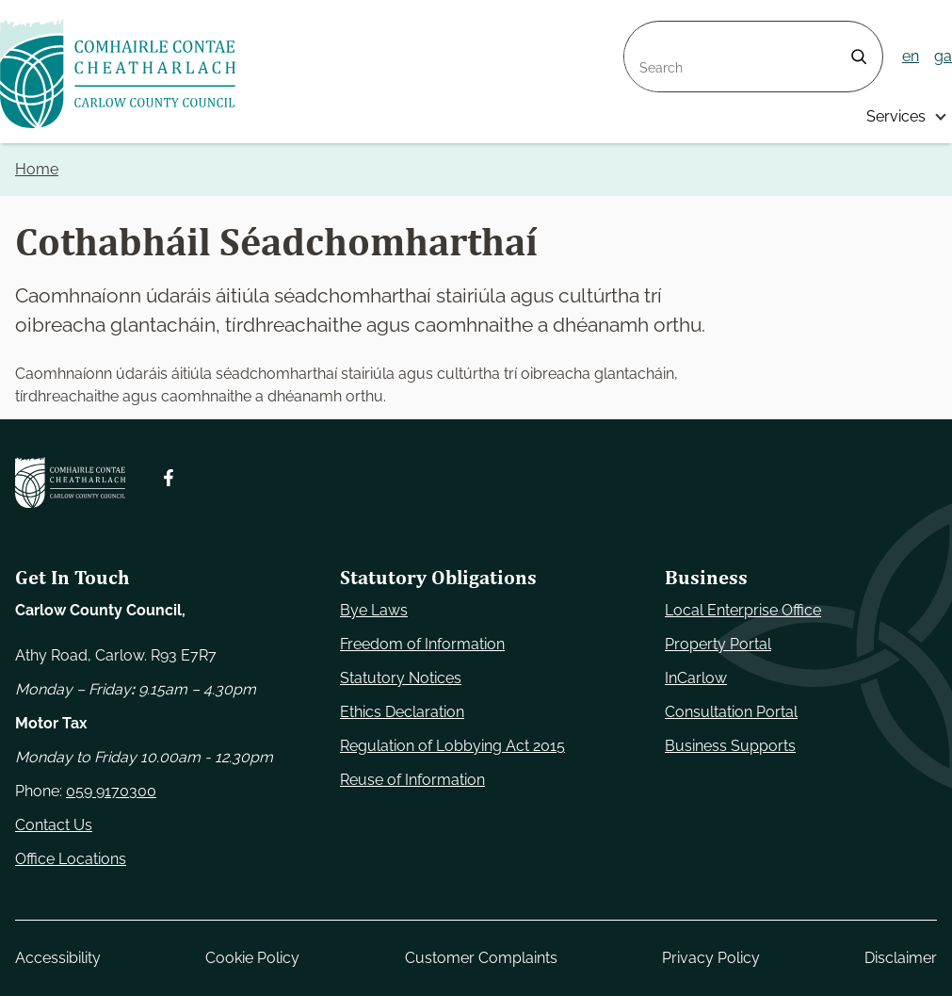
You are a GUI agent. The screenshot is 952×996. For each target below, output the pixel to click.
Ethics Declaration (402, 712)
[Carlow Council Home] (70, 482)
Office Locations (70, 859)
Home (36, 169)
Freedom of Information (422, 644)
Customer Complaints (481, 958)
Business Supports (730, 746)
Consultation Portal (731, 712)
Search (648, 32)
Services (896, 116)
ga (943, 56)
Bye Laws (374, 610)
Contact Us (53, 825)
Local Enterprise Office (743, 610)
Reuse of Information (412, 780)
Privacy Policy (711, 958)
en (910, 56)
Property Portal (718, 644)
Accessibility (58, 958)
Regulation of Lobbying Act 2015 (452, 746)
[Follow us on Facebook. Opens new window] (168, 477)
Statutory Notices (400, 678)
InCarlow (696, 678)
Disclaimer (900, 958)
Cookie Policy (252, 958)
